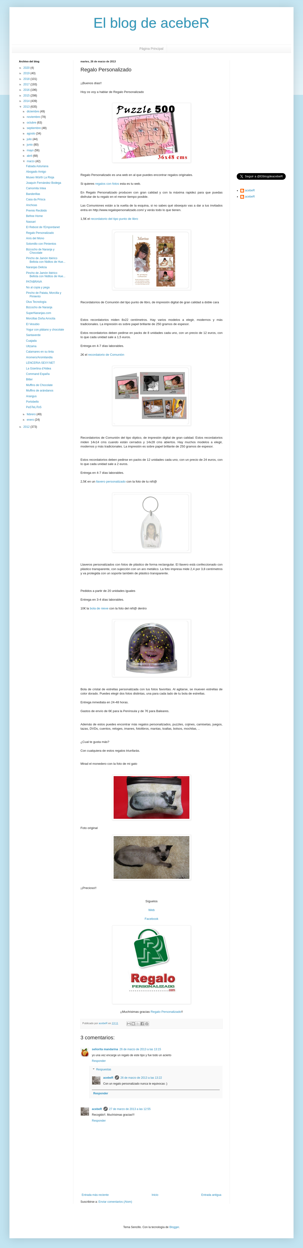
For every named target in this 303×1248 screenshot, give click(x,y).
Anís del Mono (35, 238)
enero (31, 419)
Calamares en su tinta (40, 351)
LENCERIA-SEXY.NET (40, 362)
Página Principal (151, 49)
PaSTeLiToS (33, 407)
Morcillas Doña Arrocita (40, 318)
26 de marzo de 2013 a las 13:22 (141, 1077)
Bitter (29, 379)
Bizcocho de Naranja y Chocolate (40, 251)
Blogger (174, 1227)
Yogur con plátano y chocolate (45, 329)
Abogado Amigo (36, 171)
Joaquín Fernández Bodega (43, 182)
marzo (31, 161)
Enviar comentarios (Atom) (115, 1201)
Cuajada (31, 340)
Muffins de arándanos (39, 390)
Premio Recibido (36, 210)
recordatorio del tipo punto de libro (114, 219)
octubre (32, 122)
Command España (37, 374)
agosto (31, 133)
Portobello (32, 401)
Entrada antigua (211, 1195)
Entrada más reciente (95, 1195)
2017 (27, 84)
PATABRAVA (34, 281)
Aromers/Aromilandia (39, 357)
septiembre (34, 128)
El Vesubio (33, 324)
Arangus (31, 396)
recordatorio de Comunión (106, 354)
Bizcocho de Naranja (39, 307)
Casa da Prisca (35, 199)
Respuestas (103, 1069)
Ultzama (31, 346)
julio (30, 139)
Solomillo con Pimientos (41, 243)
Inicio (155, 1195)
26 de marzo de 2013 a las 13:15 (140, 1049)
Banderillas (33, 194)
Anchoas (31, 205)
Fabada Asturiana (37, 166)
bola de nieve (99, 608)
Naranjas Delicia (36, 267)
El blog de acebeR (151, 23)
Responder (99, 1061)
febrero (31, 414)
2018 (27, 79)
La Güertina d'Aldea (38, 368)
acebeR (108, 1077)
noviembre (34, 117)
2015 (27, 95)
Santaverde (33, 335)
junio (30, 144)
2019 (27, 73)
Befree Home (34, 216)
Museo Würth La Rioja (40, 177)
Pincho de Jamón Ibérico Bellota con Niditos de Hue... (45, 260)
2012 (27, 426)
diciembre (33, 111)
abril (30, 155)
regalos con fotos (107, 183)
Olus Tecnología (36, 302)
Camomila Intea (36, 188)
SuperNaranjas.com (38, 313)
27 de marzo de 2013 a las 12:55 (130, 1109)
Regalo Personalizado (166, 1011)
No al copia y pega (37, 287)
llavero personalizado (111, 481)
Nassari (31, 221)
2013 (27, 106)
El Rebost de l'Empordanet (43, 227)
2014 (27, 101)
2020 (27, 67)
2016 (27, 90)
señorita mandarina (105, 1049)
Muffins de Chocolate (39, 385)
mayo (31, 150)
